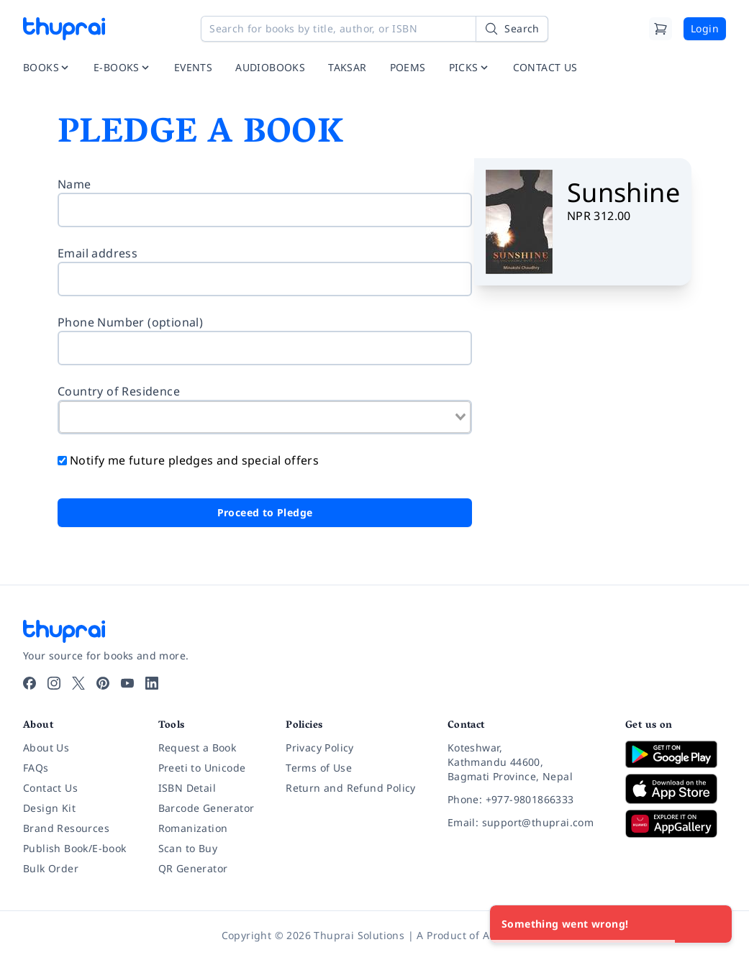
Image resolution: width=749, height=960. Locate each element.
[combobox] (265, 417)
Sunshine (623, 192)
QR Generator (193, 868)
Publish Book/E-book (75, 848)
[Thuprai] (64, 28)
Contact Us (50, 788)
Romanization (193, 828)
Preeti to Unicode (202, 767)
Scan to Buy (187, 848)
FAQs (36, 767)
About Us (46, 747)
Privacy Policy (320, 747)
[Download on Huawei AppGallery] (675, 823)
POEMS (408, 67)
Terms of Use (319, 767)
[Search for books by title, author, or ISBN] (374, 29)
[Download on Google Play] (675, 754)
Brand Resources (66, 828)
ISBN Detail (187, 788)
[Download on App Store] (675, 789)
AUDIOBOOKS (270, 67)
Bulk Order (50, 868)
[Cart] (660, 28)
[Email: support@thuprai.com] (525, 822)
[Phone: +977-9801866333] (525, 799)
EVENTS (193, 67)
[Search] (512, 29)
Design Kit (49, 808)
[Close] (713, 924)
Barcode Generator (206, 808)
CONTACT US (545, 67)
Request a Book (197, 747)
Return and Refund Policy (351, 788)
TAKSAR (347, 67)
